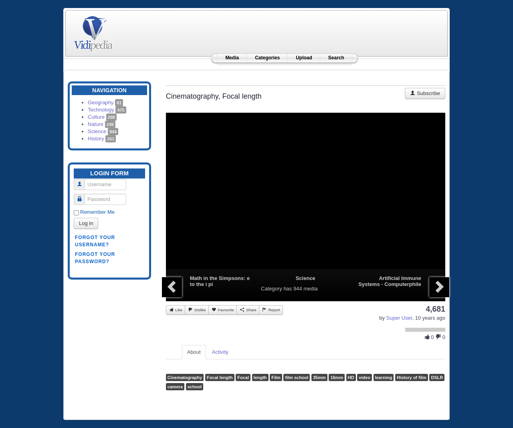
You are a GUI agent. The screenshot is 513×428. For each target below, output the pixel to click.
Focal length (220, 377)
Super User (399, 318)
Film (276, 377)
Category (271, 289)
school (195, 386)
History (102, 139)
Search (336, 58)
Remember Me (97, 212)
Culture (102, 117)
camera (175, 386)
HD (351, 377)
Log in (86, 223)
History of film (411, 377)
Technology (107, 110)
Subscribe (425, 93)
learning (383, 377)
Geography (105, 102)
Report (271, 309)
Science (103, 131)
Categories (267, 58)
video (364, 377)
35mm (319, 377)
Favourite (222, 309)
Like (176, 309)
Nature (101, 124)
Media (232, 58)
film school (296, 377)
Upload (304, 58)
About (194, 352)
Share (247, 309)
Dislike (197, 309)
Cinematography (185, 377)
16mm (336, 377)
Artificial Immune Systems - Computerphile (389, 281)
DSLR (437, 377)
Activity (220, 352)
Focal (243, 377)
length (260, 377)
